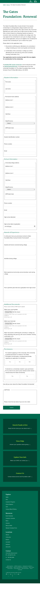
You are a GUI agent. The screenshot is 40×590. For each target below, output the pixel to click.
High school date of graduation (12, 224)
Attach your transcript (9, 321)
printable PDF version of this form (13, 64)
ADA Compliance (10, 566)
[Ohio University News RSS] (18, 574)
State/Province (9, 121)
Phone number (8, 144)
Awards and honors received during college (15, 245)
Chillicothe (8, 537)
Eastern (7, 539)
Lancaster (8, 542)
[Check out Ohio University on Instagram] (8, 576)
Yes (10, 362)
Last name (8, 89)
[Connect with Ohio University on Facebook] (6, 574)
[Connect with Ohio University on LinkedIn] (10, 574)
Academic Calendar (10, 518)
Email (5, 151)
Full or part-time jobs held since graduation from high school (19, 287)
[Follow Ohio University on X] (14, 574)
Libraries (8, 523)
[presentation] (9, 396)
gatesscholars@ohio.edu (10, 66)
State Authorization (25, 568)
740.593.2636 (11, 557)
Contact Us (8, 560)
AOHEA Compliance (18, 566)
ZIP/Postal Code (9, 128)
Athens (7, 535)
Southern (8, 544)
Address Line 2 (9, 107)
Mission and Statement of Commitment (21, 567)
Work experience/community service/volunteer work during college (19, 273)
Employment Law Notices (27, 566)
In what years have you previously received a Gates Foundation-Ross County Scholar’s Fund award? (17, 237)
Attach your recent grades (11, 309)
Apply (7, 497)
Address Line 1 (9, 100)
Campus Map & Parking (11, 509)
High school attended (9, 217)
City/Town (7, 114)
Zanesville (8, 547)
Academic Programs (10, 502)
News (7, 521)
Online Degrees (9, 504)
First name (8, 82)
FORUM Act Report (9, 567)
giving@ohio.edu (11, 555)
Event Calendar (9, 516)
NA (29, 362)
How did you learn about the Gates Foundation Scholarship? (18, 384)
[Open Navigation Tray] (35, 2)
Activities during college (10, 258)
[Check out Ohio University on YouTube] (12, 575)
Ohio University (11, 572)
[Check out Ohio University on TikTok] (16, 574)
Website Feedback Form (11, 528)
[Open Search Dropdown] (31, 2)
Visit (7, 507)
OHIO (4, 5)
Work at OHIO (9, 525)
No (20, 362)
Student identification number (12, 137)
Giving (8, 5)
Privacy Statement (17, 568)
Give (7, 499)
